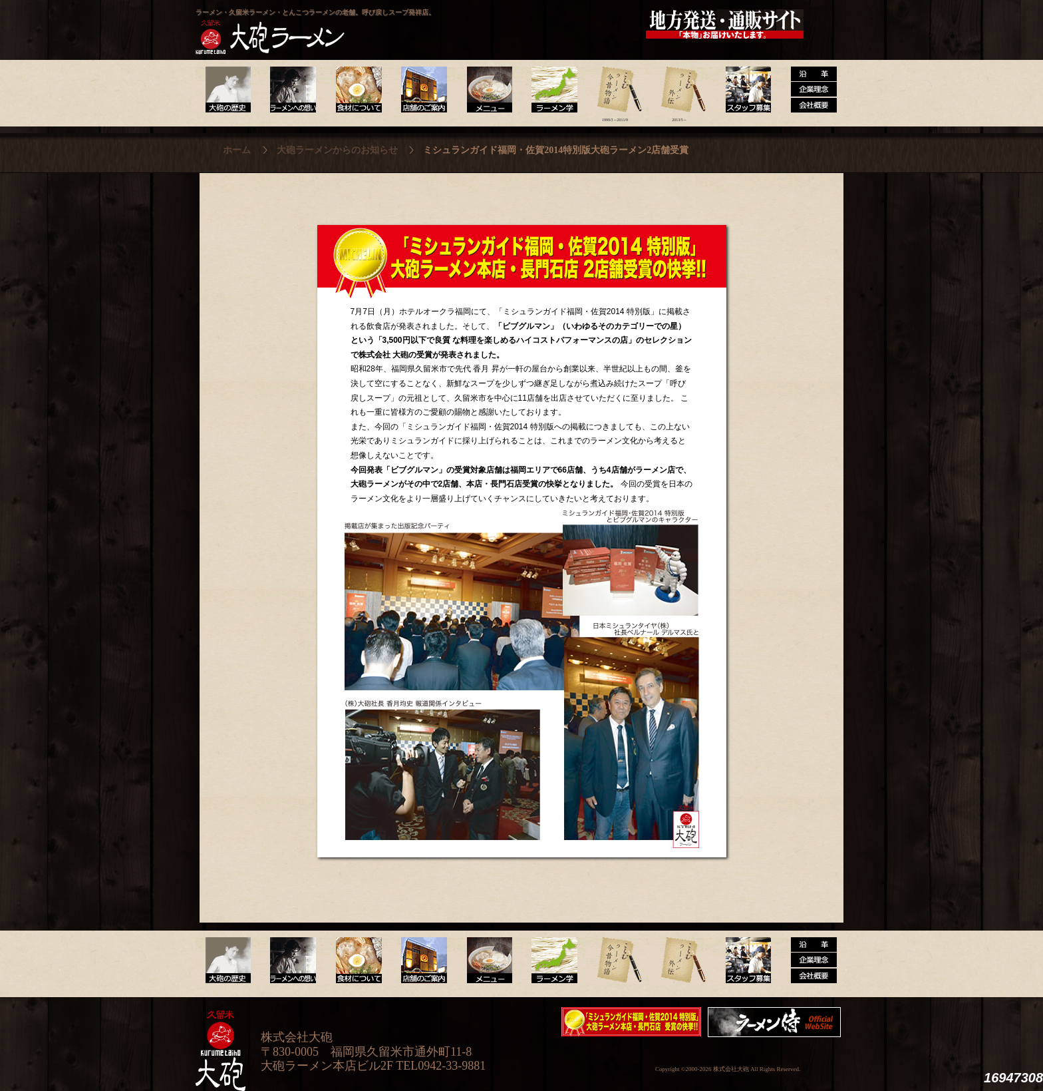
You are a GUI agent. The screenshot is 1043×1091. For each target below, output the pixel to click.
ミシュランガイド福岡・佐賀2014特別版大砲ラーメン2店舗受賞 (631, 1021)
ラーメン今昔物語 (615, 90)
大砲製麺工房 (577, 24)
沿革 (808, 90)
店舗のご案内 (421, 90)
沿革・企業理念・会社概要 (808, 960)
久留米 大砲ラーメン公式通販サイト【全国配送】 (726, 24)
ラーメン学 (550, 90)
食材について (357, 90)
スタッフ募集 (744, 90)
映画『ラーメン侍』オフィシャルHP (777, 1022)
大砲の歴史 (228, 90)
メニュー (486, 90)
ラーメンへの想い (292, 90)
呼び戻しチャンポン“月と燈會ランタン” (462, 24)
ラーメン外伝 (679, 90)
